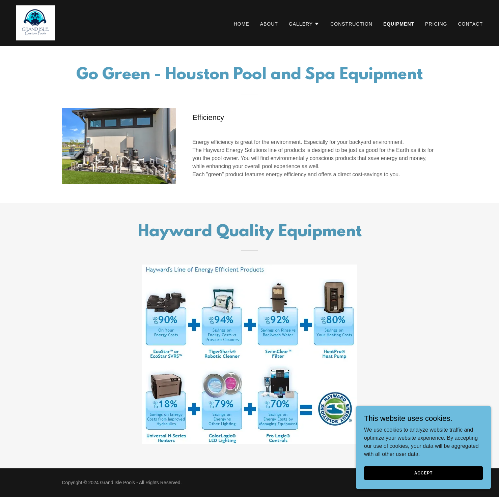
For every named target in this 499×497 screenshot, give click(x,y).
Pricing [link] (436, 24)
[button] (304, 24)
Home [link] (241, 24)
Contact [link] (470, 24)
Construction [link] (351, 24)
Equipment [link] (398, 24)
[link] (35, 22)
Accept (423, 472)
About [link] (269, 24)
